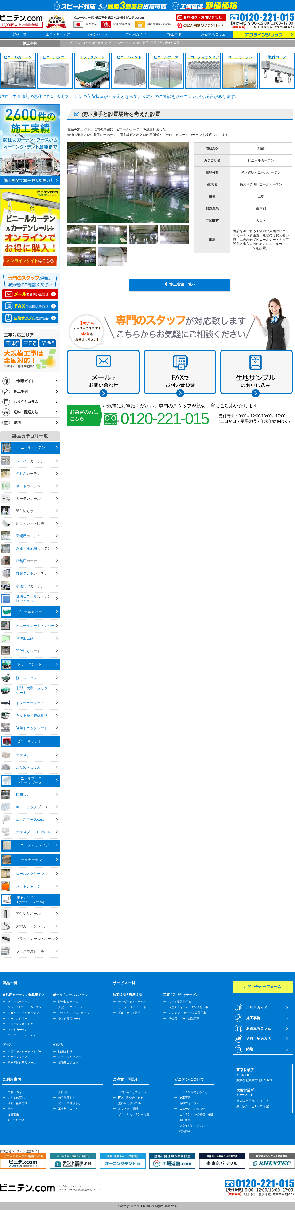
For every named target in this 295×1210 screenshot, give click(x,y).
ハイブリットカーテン (22, 1035)
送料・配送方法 (26, 412)
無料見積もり (66, 1097)
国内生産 (91, 24)
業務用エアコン (68, 1062)
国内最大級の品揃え (159, 24)
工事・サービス (58, 34)
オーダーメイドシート (132, 1007)
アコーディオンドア (20, 1024)
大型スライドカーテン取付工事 (188, 1007)
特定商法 (185, 1131)
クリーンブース (17, 1057)
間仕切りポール (68, 1001)
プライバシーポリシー (193, 1125)
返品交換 (13, 1114)
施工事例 (174, 34)
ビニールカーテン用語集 (133, 1114)
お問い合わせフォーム (132, 1092)
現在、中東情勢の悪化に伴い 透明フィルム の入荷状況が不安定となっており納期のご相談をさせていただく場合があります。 (119, 96)
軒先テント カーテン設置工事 (187, 1013)
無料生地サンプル (129, 1103)
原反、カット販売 (129, 1013)
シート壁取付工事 (180, 1001)
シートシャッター (69, 1057)
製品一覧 (19, 34)
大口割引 (64, 1092)
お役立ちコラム (213, 34)
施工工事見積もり (69, 1103)
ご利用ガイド (135, 34)
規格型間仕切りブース (22, 1062)
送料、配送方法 (17, 1103)
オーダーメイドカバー (132, 1001)
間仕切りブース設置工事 (184, 1018)
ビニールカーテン (19, 1001)
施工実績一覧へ (182, 284)
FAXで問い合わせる (130, 1097)
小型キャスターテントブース (26, 1051)
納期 (17, 422)
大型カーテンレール (71, 1007)
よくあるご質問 (128, 1108)
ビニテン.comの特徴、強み (196, 1114)
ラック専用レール (69, 1018)
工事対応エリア (68, 1108)
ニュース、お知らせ (192, 1108)
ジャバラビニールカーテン (25, 1007)
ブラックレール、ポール (73, 1013)
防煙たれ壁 (65, 1051)
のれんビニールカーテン (23, 1013)
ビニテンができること (193, 1092)
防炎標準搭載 (121, 24)
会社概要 (185, 1120)
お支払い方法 (16, 1120)
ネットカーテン (17, 1029)
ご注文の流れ (16, 1097)
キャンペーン (97, 34)
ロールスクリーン (19, 1018)
